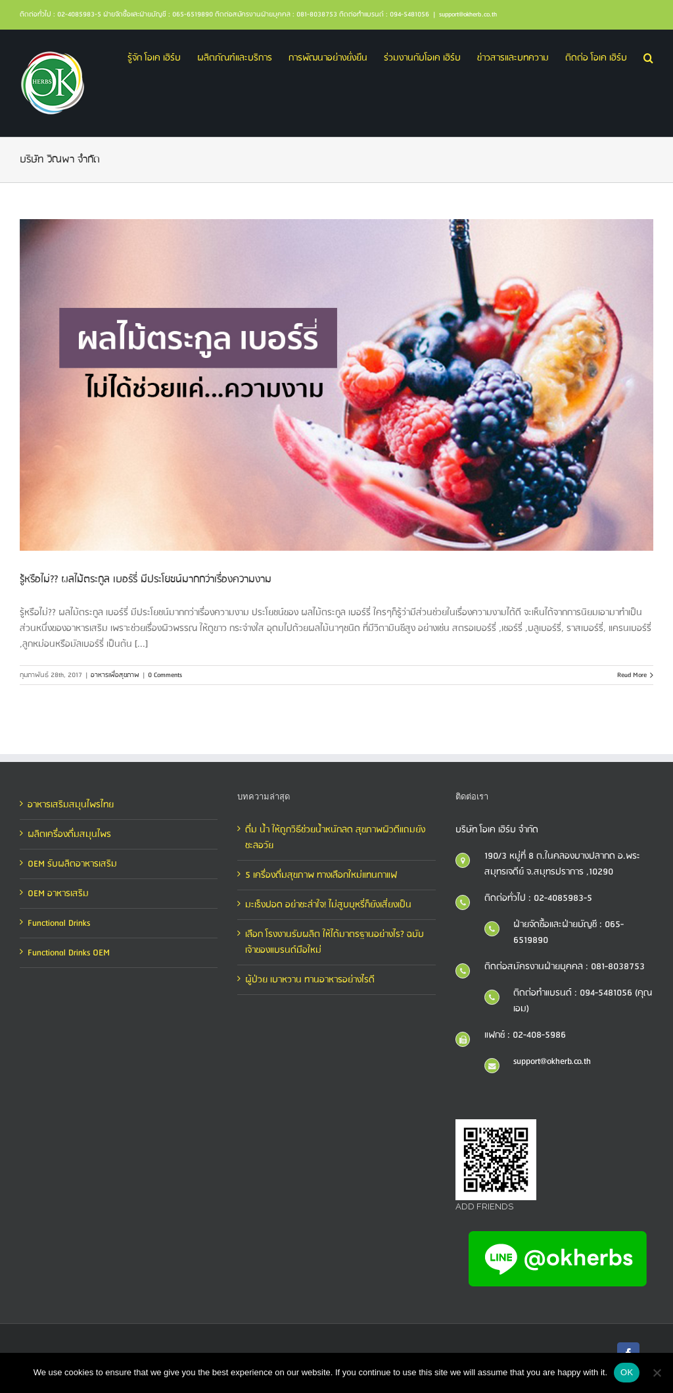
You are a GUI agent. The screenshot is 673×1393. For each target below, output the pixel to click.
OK (626, 1372)
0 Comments (165, 675)
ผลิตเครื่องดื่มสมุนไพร (69, 834)
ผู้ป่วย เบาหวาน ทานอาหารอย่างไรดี (310, 980)
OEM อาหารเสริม (58, 893)
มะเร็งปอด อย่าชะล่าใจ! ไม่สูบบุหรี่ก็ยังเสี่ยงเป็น (328, 905)
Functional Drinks (59, 923)
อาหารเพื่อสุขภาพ (115, 675)
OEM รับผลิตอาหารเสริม (72, 864)
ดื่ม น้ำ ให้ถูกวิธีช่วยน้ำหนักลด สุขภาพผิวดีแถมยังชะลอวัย (335, 837)
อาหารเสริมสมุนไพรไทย (71, 805)
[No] (656, 1372)
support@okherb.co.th (468, 14)
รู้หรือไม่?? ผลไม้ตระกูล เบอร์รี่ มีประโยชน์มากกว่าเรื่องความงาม (145, 579)
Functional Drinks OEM (69, 953)
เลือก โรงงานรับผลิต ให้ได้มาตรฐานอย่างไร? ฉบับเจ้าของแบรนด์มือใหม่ (334, 942)
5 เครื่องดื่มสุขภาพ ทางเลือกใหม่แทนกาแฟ (321, 875)
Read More (632, 675)
